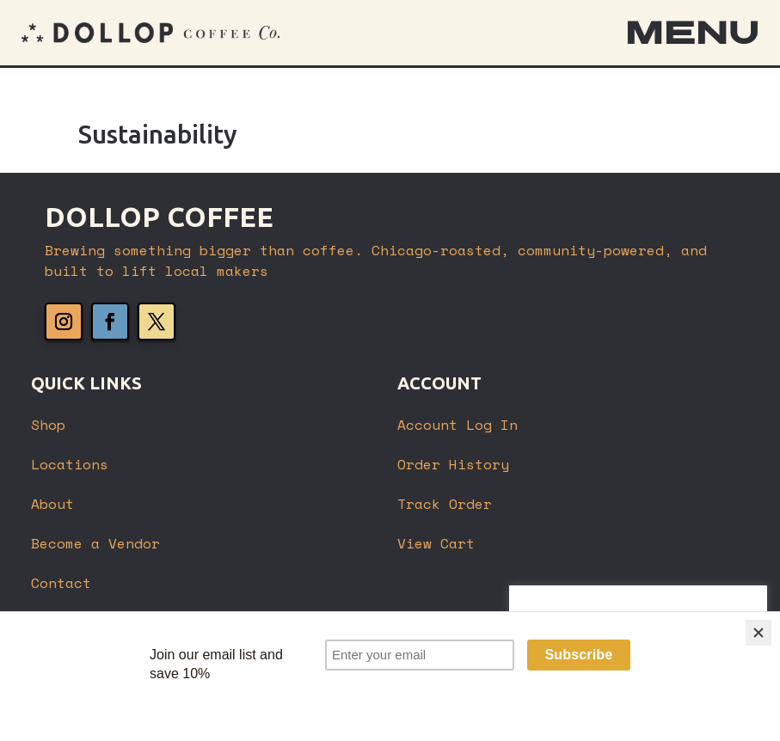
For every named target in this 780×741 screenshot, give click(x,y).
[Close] (758, 687)
